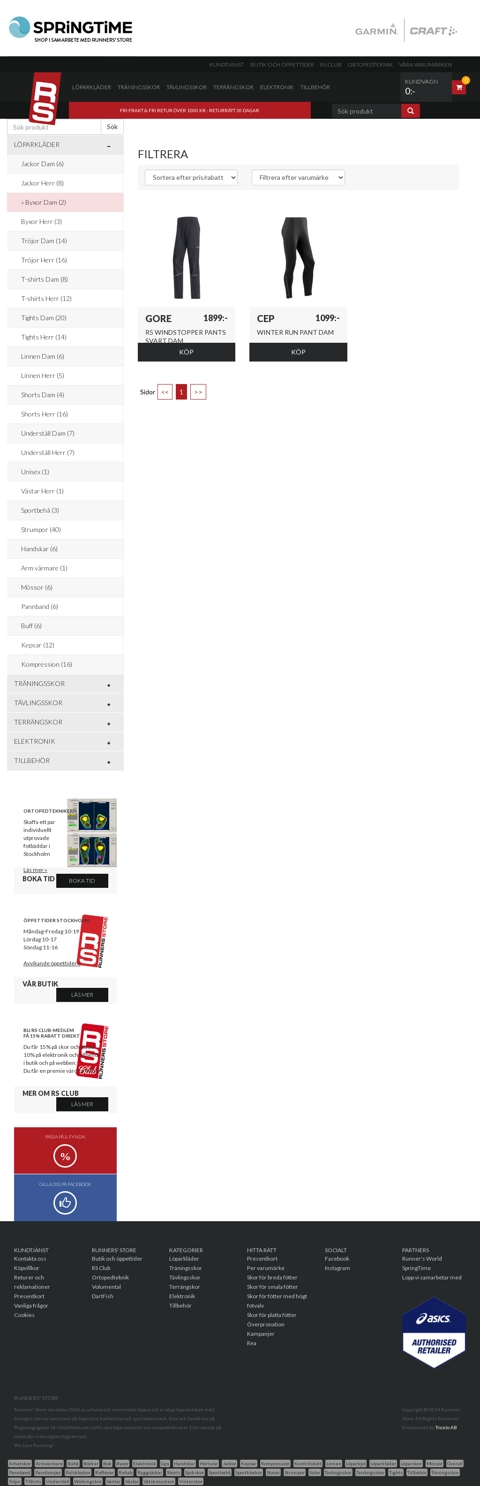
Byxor (122, 1463)
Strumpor (295, 1472)
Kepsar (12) (37, 645)
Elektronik (277, 87)
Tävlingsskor (186, 87)
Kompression (275, 1463)
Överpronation (266, 1324)
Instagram (337, 1267)
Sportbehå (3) (40, 510)
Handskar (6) (39, 549)
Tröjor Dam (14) (44, 241)
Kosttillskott (308, 1463)
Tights (396, 1472)
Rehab (126, 1472)
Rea (251, 1343)
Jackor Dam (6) (42, 164)
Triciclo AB (446, 1427)
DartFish (102, 1296)
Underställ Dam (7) (48, 433)
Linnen (333, 1463)
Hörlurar (209, 1463)
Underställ (57, 1481)
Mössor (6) (36, 587)
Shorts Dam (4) (42, 395)
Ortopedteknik (370, 64)
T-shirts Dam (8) (44, 279)
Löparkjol (356, 1463)
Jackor (229, 1463)
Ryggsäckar (149, 1472)
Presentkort (29, 1296)
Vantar (113, 1481)
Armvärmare (49, 1463)
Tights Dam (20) (44, 318)
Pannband (19, 1472)
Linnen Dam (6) (42, 356)
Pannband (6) (39, 606)
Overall (455, 1463)
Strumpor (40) (41, 529)
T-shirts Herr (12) (46, 298)
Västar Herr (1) (42, 491)
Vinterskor (190, 1481)
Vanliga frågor (31, 1305)
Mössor (434, 1463)
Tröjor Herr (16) (44, 260)
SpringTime (416, 1267)
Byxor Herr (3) (41, 221)
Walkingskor (88, 1481)
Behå (73, 1463)
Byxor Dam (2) (45, 202)
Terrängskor (233, 87)
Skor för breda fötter (272, 1277)
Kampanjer (261, 1333)
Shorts (173, 1472)
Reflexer (104, 1472)
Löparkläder (91, 87)
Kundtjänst (227, 64)
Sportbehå (220, 1472)
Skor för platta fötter (272, 1314)
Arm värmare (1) (44, 568)
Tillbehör (315, 87)
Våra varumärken (425, 64)
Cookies (24, 1314)
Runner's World (422, 1258)
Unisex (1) (35, 472)
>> (198, 392)
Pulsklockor (78, 1472)
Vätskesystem (158, 1481)
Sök (112, 127)
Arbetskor (20, 1463)
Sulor (314, 1472)
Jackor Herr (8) (42, 183)
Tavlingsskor (338, 1472)
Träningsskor (139, 87)
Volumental (106, 1286)
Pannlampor (48, 1472)
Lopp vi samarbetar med (432, 1277)
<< (165, 392)
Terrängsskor (370, 1472)
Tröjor (15, 1481)
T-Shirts (33, 1481)
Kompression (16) (46, 664)
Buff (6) (31, 626)
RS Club (331, 64)
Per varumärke (266, 1267)
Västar (132, 1481)
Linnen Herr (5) (42, 375)
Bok (107, 1463)
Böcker (90, 1463)
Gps (165, 1463)
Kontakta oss (30, 1258)
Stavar (273, 1472)
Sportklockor (248, 1472)
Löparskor (411, 1463)
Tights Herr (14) (44, 337)
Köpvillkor (26, 1267)
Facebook (337, 1258)
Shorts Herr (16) (44, 414)
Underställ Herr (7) (48, 452)
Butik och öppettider (282, 64)
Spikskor (194, 1472)
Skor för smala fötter (272, 1286)
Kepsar (248, 1463)
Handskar (184, 1463)
